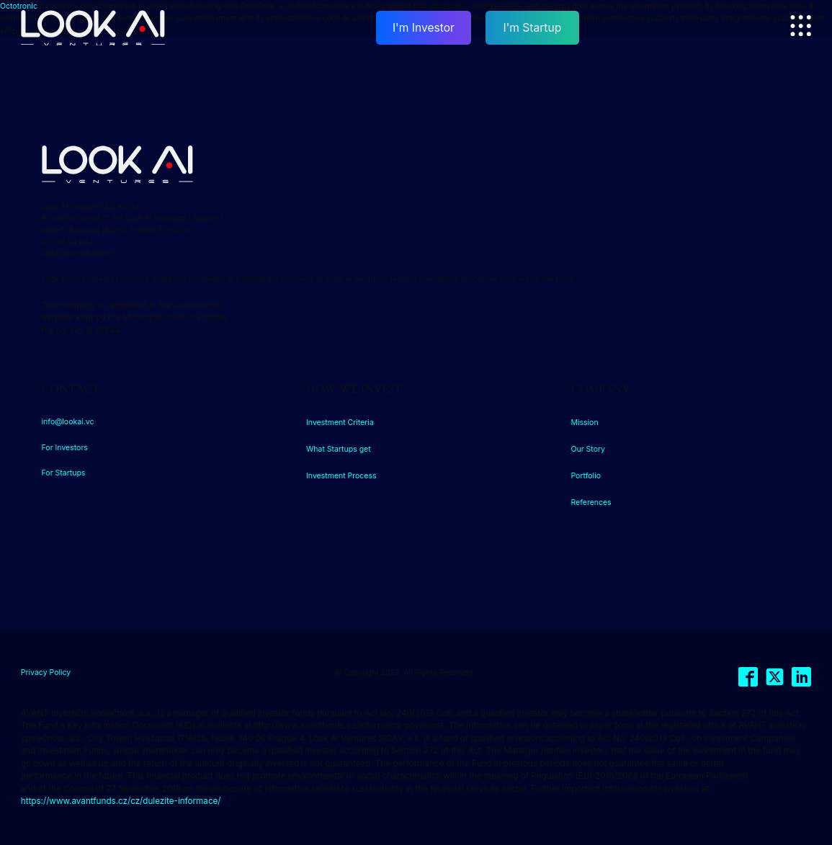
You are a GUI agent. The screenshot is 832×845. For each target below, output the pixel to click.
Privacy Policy (46, 672)
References (591, 502)
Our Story (588, 449)
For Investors (65, 447)
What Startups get (338, 449)
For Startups (64, 473)
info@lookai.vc (68, 421)
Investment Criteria (340, 422)
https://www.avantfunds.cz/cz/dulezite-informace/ (121, 801)
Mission (584, 422)
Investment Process (341, 475)
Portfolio (586, 475)
